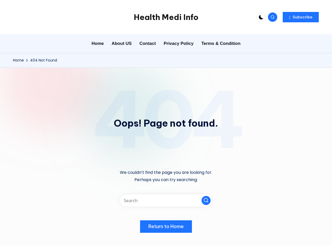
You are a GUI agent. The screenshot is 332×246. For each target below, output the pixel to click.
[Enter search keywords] (166, 200)
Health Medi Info (166, 17)
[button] (300, 17)
